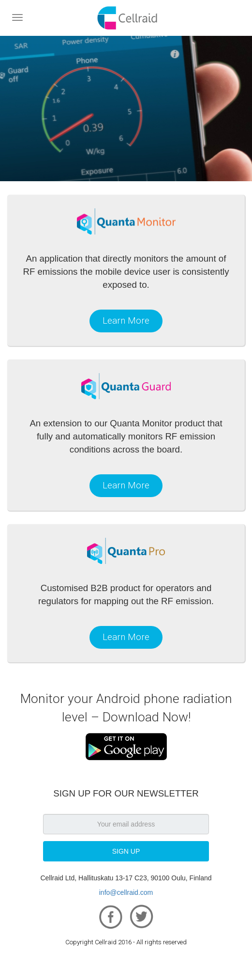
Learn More (126, 320)
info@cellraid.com (126, 892)
